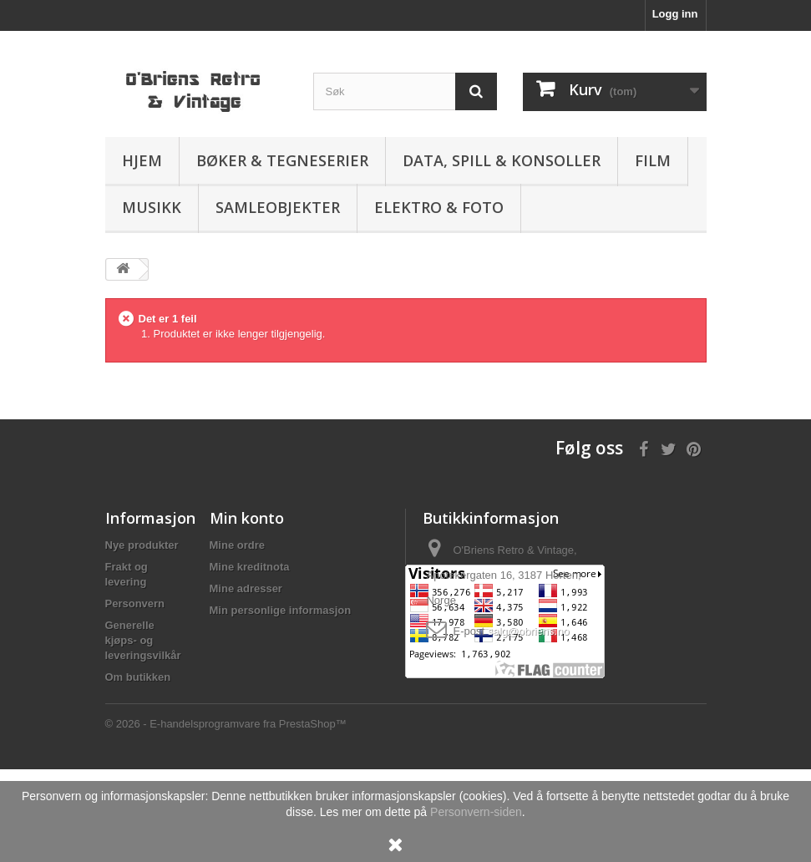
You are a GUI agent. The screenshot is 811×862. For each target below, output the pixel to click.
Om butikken (138, 677)
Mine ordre (237, 545)
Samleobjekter (277, 207)
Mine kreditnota (250, 566)
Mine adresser (246, 588)
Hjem (142, 160)
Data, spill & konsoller (502, 160)
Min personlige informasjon (281, 610)
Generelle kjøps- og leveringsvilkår (143, 640)
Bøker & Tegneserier (282, 160)
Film (653, 160)
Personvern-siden (476, 812)
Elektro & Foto (439, 207)
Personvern (135, 603)
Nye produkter (142, 545)
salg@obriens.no (529, 631)
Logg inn (675, 14)
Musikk (151, 207)
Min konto (247, 518)
